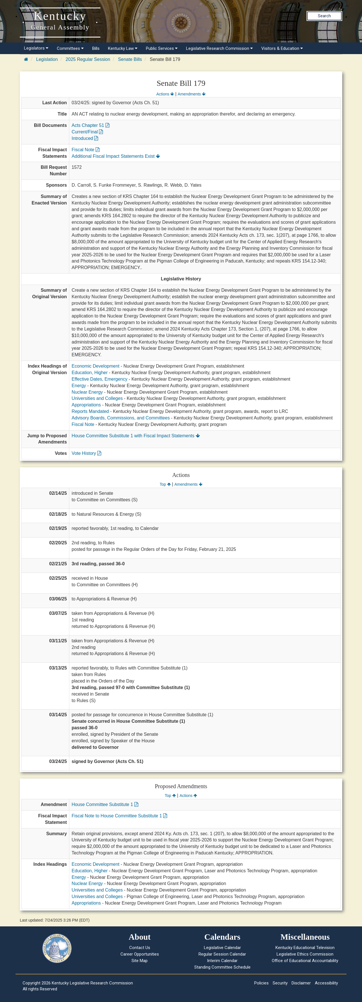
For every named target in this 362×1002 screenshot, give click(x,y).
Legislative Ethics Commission (305, 954)
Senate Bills (130, 59)
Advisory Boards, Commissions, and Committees (121, 417)
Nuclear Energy (87, 392)
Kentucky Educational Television (305, 947)
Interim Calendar (222, 960)
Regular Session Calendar (222, 954)
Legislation (47, 59)
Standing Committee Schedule (222, 967)
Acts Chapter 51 (90, 125)
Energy (79, 385)
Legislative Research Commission (219, 48)
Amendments (192, 94)
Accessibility (326, 983)
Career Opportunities (139, 954)
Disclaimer (301, 983)
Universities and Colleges (97, 398)
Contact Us (139, 947)
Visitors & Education (282, 48)
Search (324, 15)
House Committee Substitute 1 (105, 804)
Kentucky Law (122, 48)
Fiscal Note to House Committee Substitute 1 (119, 815)
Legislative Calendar (222, 947)
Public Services (162, 48)
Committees (70, 48)
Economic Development (95, 366)
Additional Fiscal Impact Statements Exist (116, 156)
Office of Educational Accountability (305, 960)
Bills (96, 48)
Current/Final (87, 131)
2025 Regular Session (88, 59)
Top (165, 484)
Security (280, 983)
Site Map (140, 960)
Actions (165, 94)
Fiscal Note (85, 149)
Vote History (86, 453)
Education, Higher (89, 372)
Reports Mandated (90, 411)
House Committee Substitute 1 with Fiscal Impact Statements (136, 435)
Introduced (85, 138)
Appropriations (86, 404)
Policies (261, 983)
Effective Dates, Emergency (99, 379)
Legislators (36, 48)
